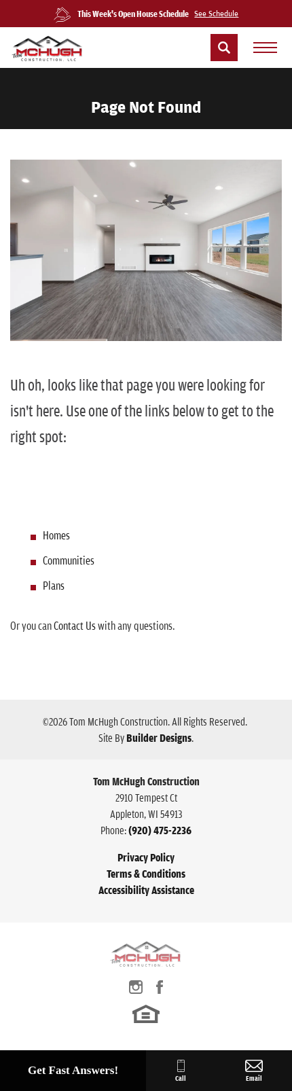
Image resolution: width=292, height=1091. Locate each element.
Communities (68, 560)
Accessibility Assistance (146, 889)
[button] (224, 47)
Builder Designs (158, 737)
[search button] (224, 47)
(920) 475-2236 (159, 830)
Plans (54, 585)
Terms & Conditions (146, 873)
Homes (56, 535)
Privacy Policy (146, 857)
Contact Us (75, 625)
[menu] (265, 47)
